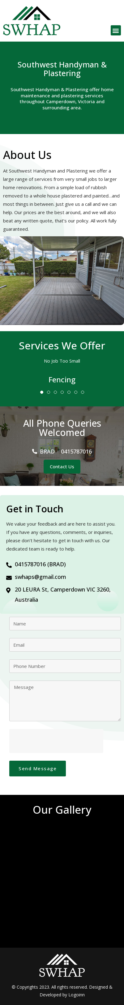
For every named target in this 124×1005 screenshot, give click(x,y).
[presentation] (56, 741)
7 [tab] (82, 392)
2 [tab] (48, 392)
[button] (116, 30)
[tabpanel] (62, 379)
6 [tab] (75, 392)
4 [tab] (62, 392)
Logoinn (76, 995)
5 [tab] (69, 392)
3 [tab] (55, 392)
